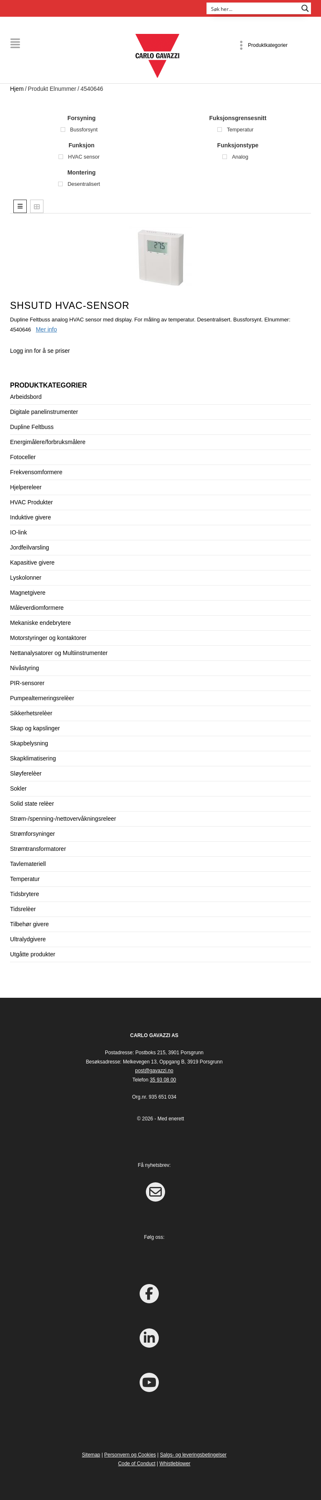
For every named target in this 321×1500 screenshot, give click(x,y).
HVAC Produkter (31, 502)
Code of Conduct (136, 1464)
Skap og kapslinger (35, 728)
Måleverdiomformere (37, 607)
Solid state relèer (32, 803)
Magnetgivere (28, 592)
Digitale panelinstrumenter (44, 411)
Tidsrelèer (23, 909)
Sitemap (91, 1455)
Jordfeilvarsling (29, 547)
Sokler (18, 788)
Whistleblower (174, 1464)
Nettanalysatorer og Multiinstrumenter (58, 653)
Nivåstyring (24, 668)
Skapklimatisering (33, 758)
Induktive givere (30, 517)
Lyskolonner (25, 577)
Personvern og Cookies (130, 1455)
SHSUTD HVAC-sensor (70, 305)
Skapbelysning (29, 743)
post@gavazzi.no (154, 1071)
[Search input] (253, 8)
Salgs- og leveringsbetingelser (193, 1455)
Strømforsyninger (32, 833)
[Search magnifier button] (305, 8)
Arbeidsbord (26, 396)
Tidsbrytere (24, 894)
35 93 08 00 (163, 1080)
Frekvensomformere (36, 472)
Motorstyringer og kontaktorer (48, 637)
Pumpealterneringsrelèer (42, 698)
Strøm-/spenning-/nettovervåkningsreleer (63, 818)
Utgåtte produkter (32, 954)
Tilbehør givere (29, 924)
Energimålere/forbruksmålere (48, 442)
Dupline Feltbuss (32, 427)
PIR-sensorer (27, 683)
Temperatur (25, 879)
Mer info (46, 329)
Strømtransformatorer (38, 848)
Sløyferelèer (25, 773)
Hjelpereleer (25, 487)
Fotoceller (23, 457)
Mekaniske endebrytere (40, 622)
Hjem (17, 88)
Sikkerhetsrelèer (31, 713)
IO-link (18, 532)
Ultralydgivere (28, 939)
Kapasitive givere (32, 562)
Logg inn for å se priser (40, 350)
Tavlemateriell (28, 863)
